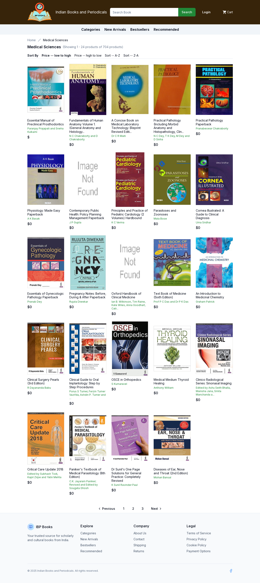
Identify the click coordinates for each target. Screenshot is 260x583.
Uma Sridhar (203, 222)
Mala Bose (160, 218)
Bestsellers (88, 545)
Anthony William (164, 387)
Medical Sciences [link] (55, 40)
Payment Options (199, 551)
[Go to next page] (156, 508)
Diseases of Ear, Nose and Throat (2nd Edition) (171, 471)
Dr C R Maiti (118, 136)
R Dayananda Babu (39, 387)
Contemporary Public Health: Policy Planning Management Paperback (86, 214)
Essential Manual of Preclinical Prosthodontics (45, 122)
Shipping (140, 545)
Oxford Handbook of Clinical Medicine (126, 295)
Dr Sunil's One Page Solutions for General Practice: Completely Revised (126, 474)
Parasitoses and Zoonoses (165, 212)
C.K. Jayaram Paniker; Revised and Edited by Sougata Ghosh (83, 485)
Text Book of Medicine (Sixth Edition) (170, 295)
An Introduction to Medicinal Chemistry (210, 295)
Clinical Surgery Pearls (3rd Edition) (43, 381)
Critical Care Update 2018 (45, 469)
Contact (139, 539)
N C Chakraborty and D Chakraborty (83, 137)
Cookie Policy (196, 545)
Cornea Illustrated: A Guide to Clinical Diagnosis (210, 214)
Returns (139, 551)
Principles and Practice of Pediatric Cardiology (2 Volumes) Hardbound (129, 214)
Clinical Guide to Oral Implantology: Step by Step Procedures (84, 383)
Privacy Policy (197, 539)
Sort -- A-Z (112, 55)
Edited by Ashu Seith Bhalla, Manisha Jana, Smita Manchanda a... (213, 391)
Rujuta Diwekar (78, 301)
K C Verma (117, 222)
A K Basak (33, 218)
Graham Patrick (205, 301)
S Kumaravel (119, 383)
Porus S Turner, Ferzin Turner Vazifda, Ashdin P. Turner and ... (87, 395)
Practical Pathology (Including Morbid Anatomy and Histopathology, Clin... (169, 126)
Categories (90, 29)
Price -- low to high (56, 55)
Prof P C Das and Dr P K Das (171, 301)
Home (31, 40)
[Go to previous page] (107, 508)
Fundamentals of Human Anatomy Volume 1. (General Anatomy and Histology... (86, 126)
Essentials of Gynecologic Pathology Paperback (45, 295)
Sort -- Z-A (130, 55)
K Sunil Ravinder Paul (124, 484)
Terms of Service (199, 533)
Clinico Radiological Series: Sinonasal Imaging (214, 381)
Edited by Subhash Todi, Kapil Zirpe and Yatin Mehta (44, 475)
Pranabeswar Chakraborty (212, 128)
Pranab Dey (34, 301)
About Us (140, 533)
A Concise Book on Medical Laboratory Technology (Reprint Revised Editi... (126, 126)
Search (187, 12)
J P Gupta (75, 222)
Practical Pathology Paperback (209, 122)
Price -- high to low (87, 55)
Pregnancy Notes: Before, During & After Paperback (87, 295)
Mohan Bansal (162, 477)
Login (206, 12)
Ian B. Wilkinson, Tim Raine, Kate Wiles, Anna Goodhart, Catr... (128, 305)
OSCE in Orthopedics (126, 379)
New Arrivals (89, 539)
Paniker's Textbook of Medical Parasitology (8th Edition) (87, 473)
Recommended (91, 551)
